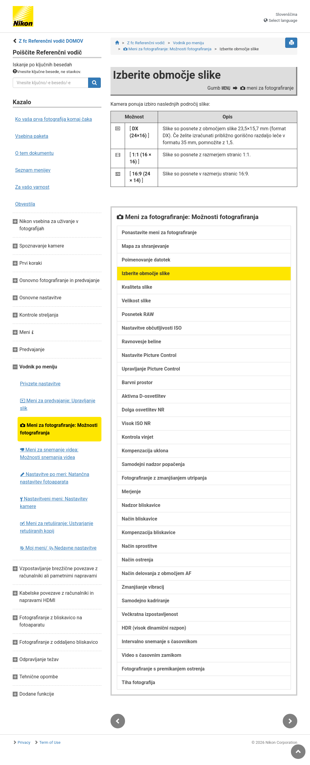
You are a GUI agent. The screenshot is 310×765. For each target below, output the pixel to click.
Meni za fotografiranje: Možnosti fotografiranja (58, 429)
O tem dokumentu (34, 153)
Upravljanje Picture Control (151, 369)
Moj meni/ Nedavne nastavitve (58, 548)
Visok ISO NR (136, 423)
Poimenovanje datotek (146, 260)
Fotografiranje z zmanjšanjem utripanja (164, 478)
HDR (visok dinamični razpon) (154, 628)
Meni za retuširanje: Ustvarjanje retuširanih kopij (56, 527)
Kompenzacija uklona (145, 451)
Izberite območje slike (146, 273)
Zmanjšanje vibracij (143, 587)
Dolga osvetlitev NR (143, 410)
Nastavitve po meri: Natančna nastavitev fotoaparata (54, 478)
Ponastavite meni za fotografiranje (159, 232)
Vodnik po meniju (188, 43)
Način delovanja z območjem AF (156, 573)
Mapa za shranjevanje (145, 246)
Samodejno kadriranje (145, 601)
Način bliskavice (139, 519)
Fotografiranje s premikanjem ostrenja (163, 669)
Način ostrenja (137, 560)
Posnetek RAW (138, 314)
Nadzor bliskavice (141, 505)
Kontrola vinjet (137, 437)
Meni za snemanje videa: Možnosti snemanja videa (49, 453)
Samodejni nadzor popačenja (153, 464)
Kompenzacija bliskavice (148, 532)
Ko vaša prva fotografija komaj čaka (53, 119)
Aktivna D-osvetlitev (144, 396)
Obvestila (25, 204)
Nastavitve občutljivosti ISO (152, 328)
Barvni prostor (137, 382)
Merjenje (131, 491)
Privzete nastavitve (40, 384)
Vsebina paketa (31, 136)
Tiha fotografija (138, 682)
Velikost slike (136, 301)
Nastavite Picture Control (149, 355)
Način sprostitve (139, 546)
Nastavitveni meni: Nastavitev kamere (53, 502)
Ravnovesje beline (141, 341)
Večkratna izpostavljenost (150, 614)
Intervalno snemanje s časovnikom (159, 641)
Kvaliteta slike (137, 287)
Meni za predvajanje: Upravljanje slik (57, 404)
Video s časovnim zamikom (151, 655)
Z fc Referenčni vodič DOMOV (51, 41)
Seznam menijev (33, 170)
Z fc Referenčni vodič (146, 43)
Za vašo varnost (32, 187)
